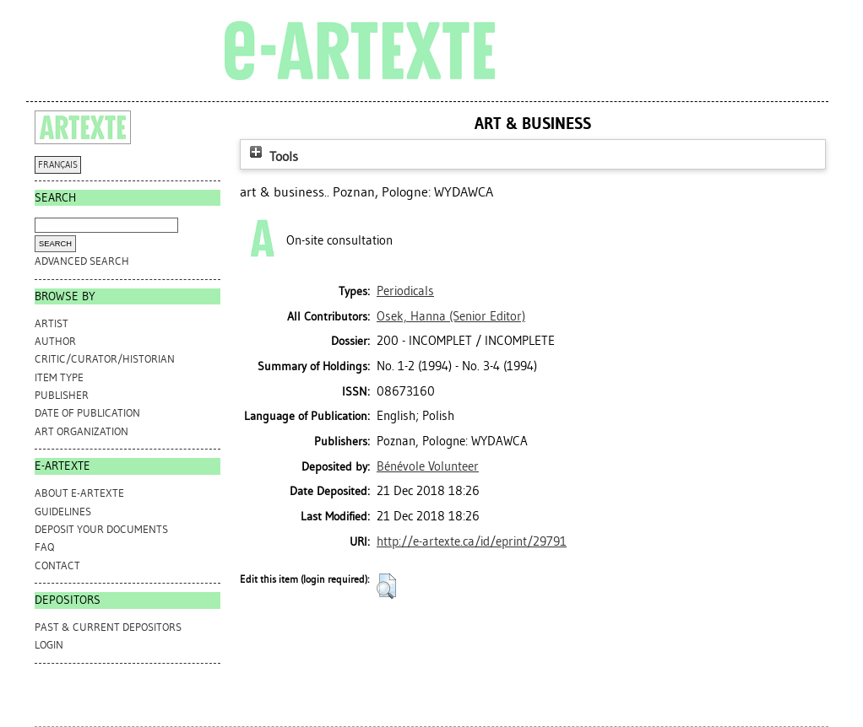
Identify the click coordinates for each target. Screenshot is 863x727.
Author (55, 341)
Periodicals (405, 291)
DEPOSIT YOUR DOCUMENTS (101, 529)
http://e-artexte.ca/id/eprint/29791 (472, 541)
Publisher (62, 395)
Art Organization (81, 431)
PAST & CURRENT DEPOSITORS (108, 627)
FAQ (44, 547)
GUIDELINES (63, 511)
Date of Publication (87, 413)
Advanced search (82, 261)
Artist (51, 323)
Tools (272, 156)
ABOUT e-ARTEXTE (79, 493)
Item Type (59, 377)
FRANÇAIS (58, 164)
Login (49, 644)
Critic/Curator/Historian (105, 359)
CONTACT (57, 565)
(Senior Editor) (451, 316)
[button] (386, 586)
